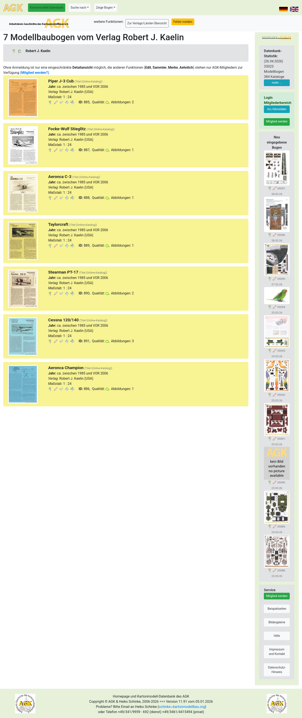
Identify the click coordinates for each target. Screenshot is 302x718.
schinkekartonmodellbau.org (182, 707)
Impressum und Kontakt (277, 652)
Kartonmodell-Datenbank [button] (46, 7)
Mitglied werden (277, 121)
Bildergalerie (276, 622)
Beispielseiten (277, 608)
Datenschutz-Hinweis (277, 670)
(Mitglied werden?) (34, 73)
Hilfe (277, 636)
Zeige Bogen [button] (104, 7)
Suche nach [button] (78, 7)
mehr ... (277, 82)
